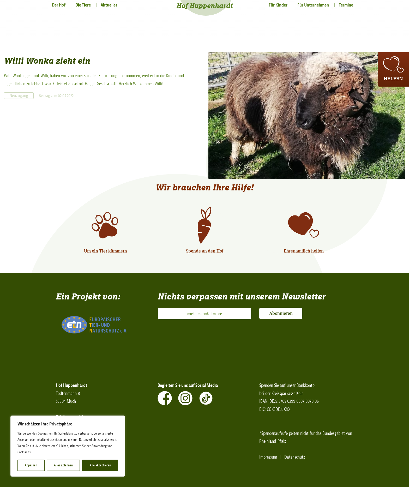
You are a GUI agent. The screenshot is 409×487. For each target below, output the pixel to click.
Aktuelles (109, 5)
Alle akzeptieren (100, 465)
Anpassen (31, 465)
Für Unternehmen (313, 5)
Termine (346, 5)
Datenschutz (294, 457)
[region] (67, 446)
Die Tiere (83, 5)
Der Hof (58, 5)
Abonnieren (281, 313)
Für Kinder (278, 5)
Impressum (268, 457)
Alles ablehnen (63, 465)
